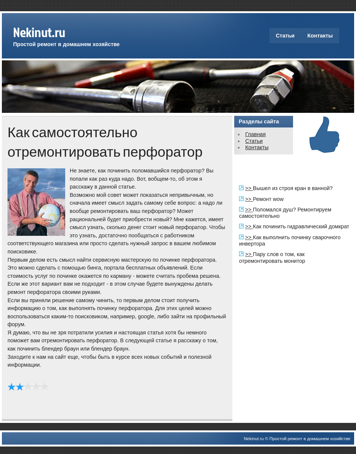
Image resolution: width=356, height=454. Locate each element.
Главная (255, 134)
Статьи (285, 36)
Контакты (320, 36)
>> (249, 188)
